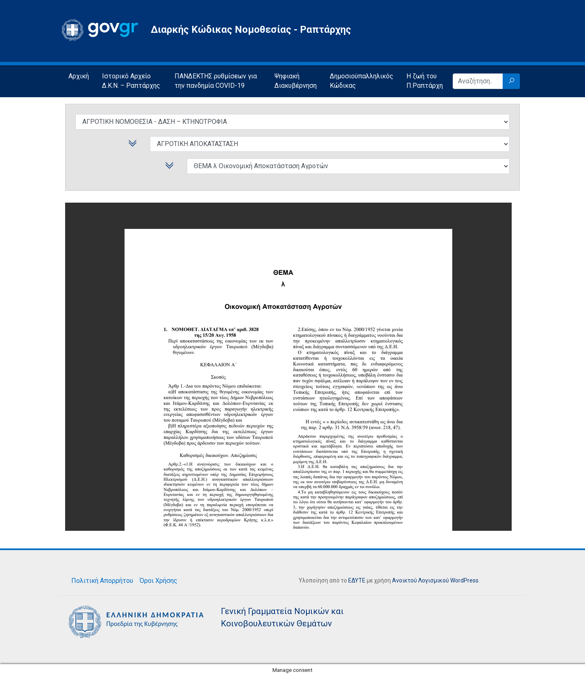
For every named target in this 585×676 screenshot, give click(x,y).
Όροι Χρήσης (158, 581)
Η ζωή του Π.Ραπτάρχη (424, 80)
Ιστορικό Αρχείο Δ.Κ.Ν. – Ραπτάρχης (131, 80)
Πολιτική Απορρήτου (102, 581)
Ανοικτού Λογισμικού (420, 580)
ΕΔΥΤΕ (356, 580)
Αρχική (78, 76)
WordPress (464, 580)
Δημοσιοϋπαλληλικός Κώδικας (361, 80)
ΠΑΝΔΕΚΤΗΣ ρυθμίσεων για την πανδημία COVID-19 (216, 80)
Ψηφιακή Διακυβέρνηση (295, 80)
